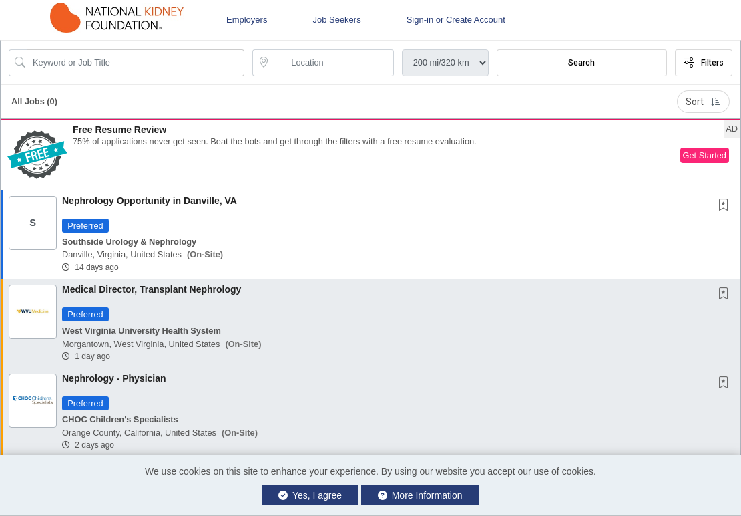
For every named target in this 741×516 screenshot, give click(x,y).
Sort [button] (703, 101)
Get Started (704, 155)
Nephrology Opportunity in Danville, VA (149, 200)
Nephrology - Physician (114, 378)
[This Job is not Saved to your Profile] (726, 206)
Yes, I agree (310, 495)
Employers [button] (246, 20)
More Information (420, 495)
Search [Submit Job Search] (581, 63)
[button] (370, 154)
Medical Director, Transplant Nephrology (151, 289)
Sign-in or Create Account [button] (456, 20)
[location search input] (332, 62)
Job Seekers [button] (336, 20)
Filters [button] (704, 63)
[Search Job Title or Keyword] (135, 62)
